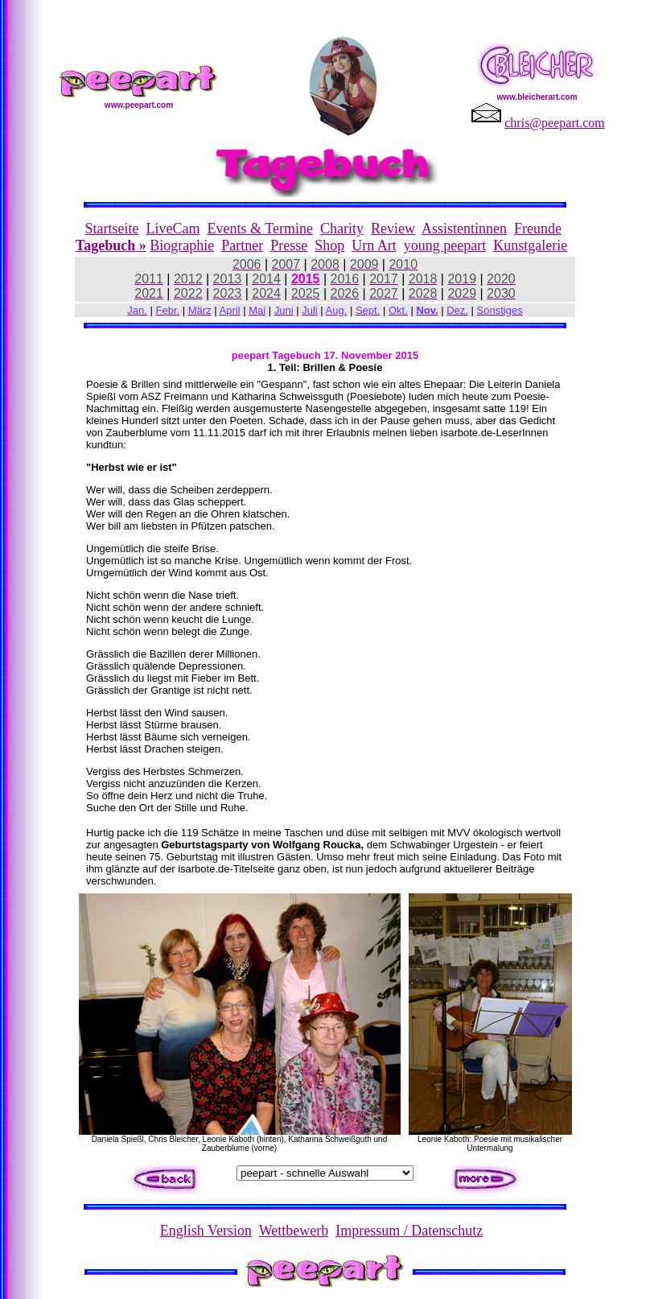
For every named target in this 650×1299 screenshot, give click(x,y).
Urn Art (374, 245)
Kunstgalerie (530, 245)
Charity (342, 229)
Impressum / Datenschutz (409, 1231)
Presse (288, 245)
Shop (329, 245)
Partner (242, 245)
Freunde (538, 229)
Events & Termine (260, 229)
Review (393, 229)
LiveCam (173, 229)
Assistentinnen (464, 229)
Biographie (182, 245)
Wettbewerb (294, 1231)
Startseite (112, 229)
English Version (206, 1231)
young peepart (445, 245)
